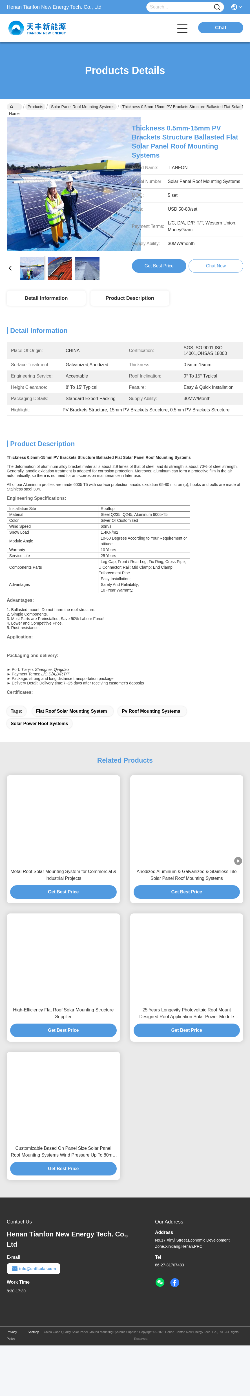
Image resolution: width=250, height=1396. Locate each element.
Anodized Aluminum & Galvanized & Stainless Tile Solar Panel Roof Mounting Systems (187, 925)
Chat (220, 27)
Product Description (130, 298)
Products (35, 106)
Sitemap (33, 1382)
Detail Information (46, 298)
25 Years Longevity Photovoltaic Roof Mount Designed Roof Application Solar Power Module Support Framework (186, 1064)
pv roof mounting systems (151, 761)
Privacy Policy (12, 1386)
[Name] (217, 7)
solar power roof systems (39, 774)
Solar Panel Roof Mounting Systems (82, 106)
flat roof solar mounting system (71, 761)
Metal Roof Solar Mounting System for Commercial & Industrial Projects (63, 925)
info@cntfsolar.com (33, 1319)
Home (14, 107)
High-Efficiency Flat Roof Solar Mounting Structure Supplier (63, 1064)
